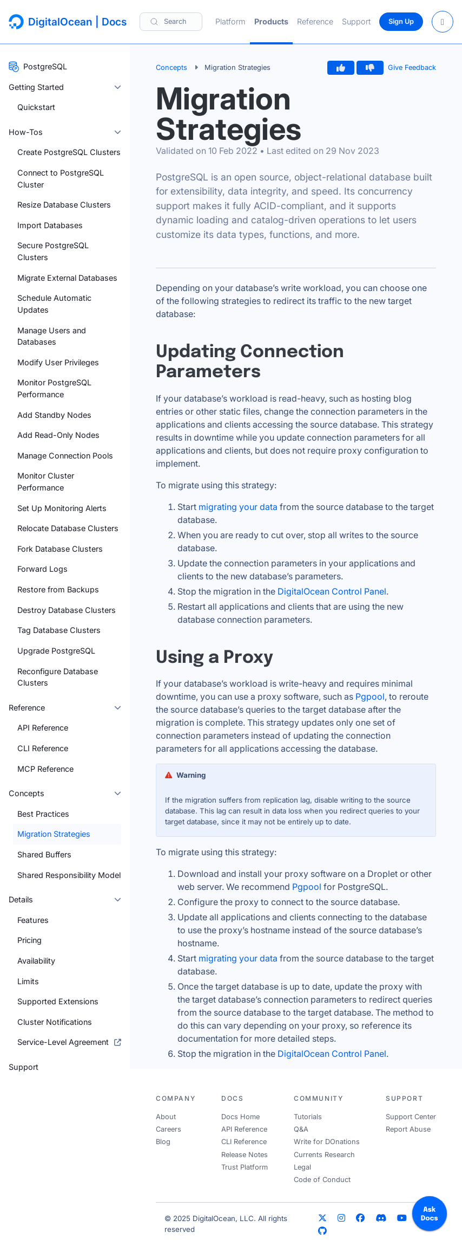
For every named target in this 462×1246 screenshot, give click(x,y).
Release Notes (244, 1155)
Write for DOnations (327, 1142)
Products (271, 21)
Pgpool (370, 696)
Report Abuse (408, 1129)
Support (356, 21)
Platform (230, 21)
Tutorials (308, 1117)
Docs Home (240, 1117)
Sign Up (401, 21)
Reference (315, 21)
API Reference (244, 1129)
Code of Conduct (322, 1180)
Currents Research (324, 1155)
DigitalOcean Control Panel (332, 591)
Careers (168, 1129)
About (166, 1117)
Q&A (301, 1129)
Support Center (411, 1117)
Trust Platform (244, 1167)
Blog (163, 1142)
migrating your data (238, 506)
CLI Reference (244, 1142)
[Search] (171, 21)
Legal (302, 1167)
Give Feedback (412, 67)
